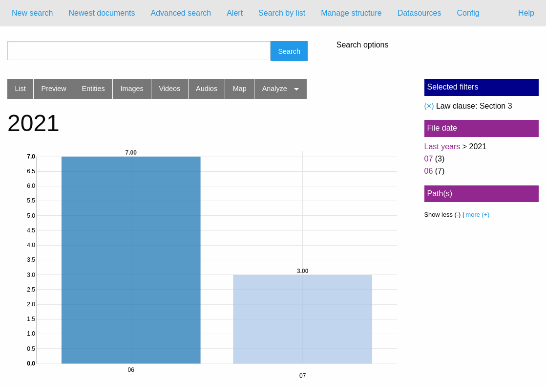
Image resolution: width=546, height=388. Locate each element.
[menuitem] (32, 13)
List (20, 88)
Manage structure (351, 13)
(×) (429, 106)
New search (32, 13)
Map (240, 88)
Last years (442, 146)
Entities (93, 88)
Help (526, 13)
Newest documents (101, 13)
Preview (54, 88)
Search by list (281, 13)
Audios (206, 88)
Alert (235, 13)
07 (428, 159)
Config (468, 13)
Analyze (274, 88)
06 (428, 171)
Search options (362, 45)
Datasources (419, 13)
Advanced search (181, 13)
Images (132, 88)
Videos (170, 88)
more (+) (478, 214)
